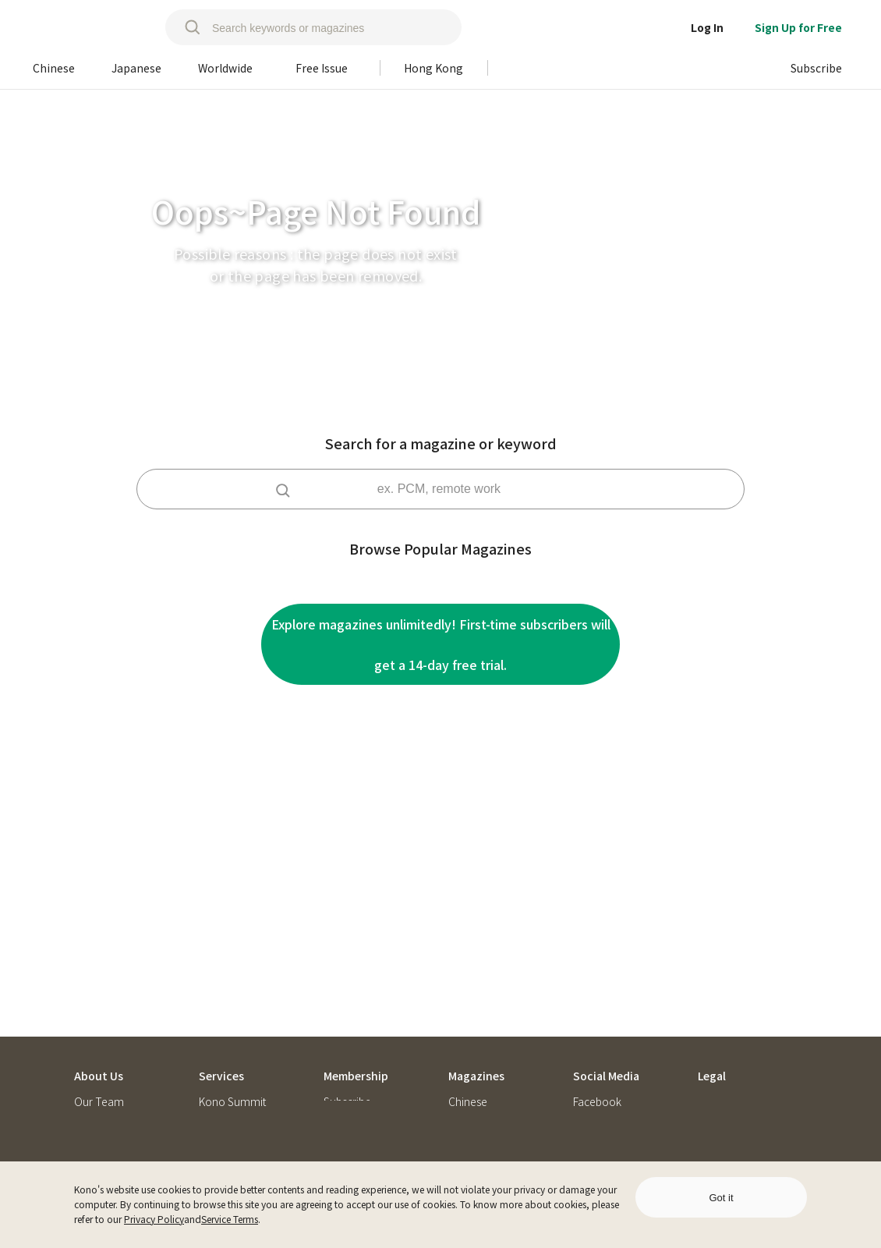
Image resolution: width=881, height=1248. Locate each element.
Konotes (94, 1045)
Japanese (472, 1020)
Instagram (597, 1020)
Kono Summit (232, 995)
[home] (86, 27)
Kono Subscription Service (243, 1027)
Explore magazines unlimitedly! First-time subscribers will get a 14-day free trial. (440, 644)
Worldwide (474, 1045)
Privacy (716, 1020)
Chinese (467, 995)
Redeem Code (359, 1020)
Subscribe (347, 995)
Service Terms (229, 1218)
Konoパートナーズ (244, 1083)
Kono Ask (221, 1108)
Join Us (91, 1020)
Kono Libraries (234, 1058)
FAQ (333, 1045)
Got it (721, 1198)
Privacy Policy (154, 1218)
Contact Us (100, 1070)
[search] (184, 27)
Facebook (597, 995)
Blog (584, 1045)
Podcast (593, 1070)
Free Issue (472, 1070)
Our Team (99, 995)
